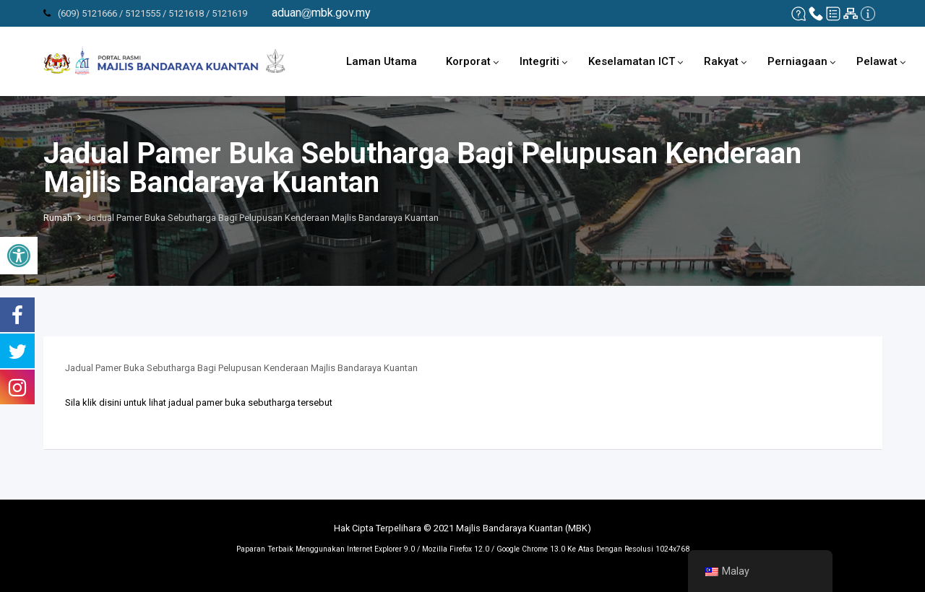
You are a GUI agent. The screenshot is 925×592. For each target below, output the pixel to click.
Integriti (539, 61)
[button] (19, 255)
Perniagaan (797, 61)
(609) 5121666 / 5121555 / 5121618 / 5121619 (152, 13)
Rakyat (721, 61)
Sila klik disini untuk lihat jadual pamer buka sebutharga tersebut (198, 402)
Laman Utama (381, 61)
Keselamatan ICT (631, 61)
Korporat (468, 61)
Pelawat (877, 61)
